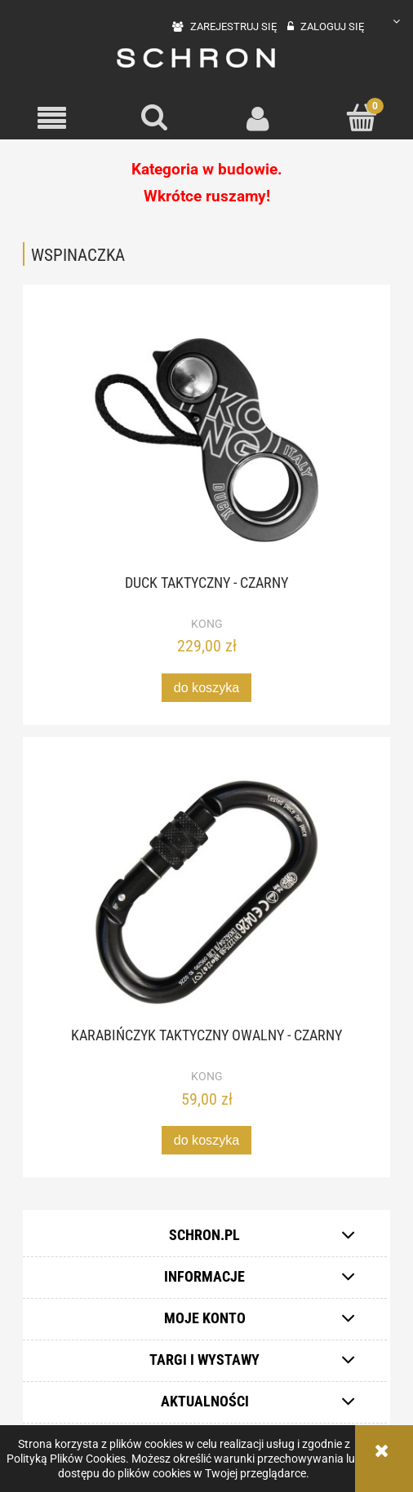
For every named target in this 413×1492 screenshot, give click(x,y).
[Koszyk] (362, 117)
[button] (52, 118)
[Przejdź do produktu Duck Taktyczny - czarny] (206, 439)
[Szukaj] (155, 117)
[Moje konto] (258, 118)
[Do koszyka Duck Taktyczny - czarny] (206, 687)
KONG (207, 623)
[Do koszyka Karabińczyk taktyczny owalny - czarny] (206, 1140)
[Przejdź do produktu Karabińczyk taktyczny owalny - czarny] (206, 892)
